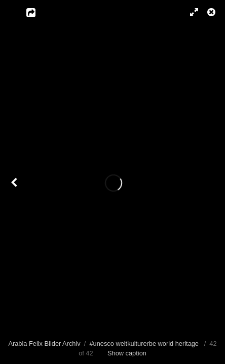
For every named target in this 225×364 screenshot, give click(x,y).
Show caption (126, 353)
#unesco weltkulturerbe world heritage (144, 343)
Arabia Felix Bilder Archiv (44, 343)
